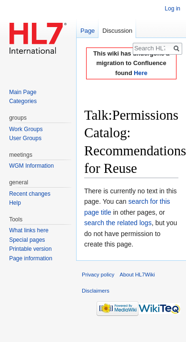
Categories (23, 101)
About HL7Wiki (137, 274)
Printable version (30, 249)
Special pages (27, 240)
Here (140, 72)
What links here (29, 230)
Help (15, 203)
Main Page (22, 92)
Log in (172, 8)
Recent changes (29, 193)
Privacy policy (98, 274)
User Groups (25, 138)
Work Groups (25, 129)
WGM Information (31, 165)
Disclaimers (95, 291)
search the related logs (118, 223)
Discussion (117, 30)
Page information (30, 258)
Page (87, 30)
